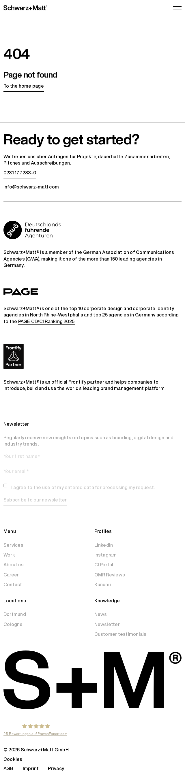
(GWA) (32, 259)
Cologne (13, 624)
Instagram (105, 555)
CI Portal (103, 564)
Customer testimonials (120, 634)
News (100, 614)
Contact (12, 584)
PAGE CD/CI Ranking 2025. (47, 321)
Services (13, 545)
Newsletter (107, 624)
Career (11, 574)
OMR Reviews (109, 574)
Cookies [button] (13, 759)
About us (13, 564)
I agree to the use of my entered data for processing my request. (83, 487)
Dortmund (14, 614)
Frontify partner (86, 382)
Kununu (102, 584)
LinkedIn (103, 545)
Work (9, 555)
